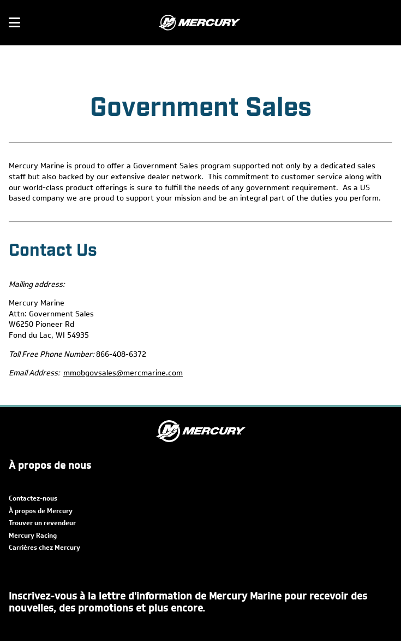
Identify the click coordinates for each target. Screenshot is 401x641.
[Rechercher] (385, 23)
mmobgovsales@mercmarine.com (123, 373)
